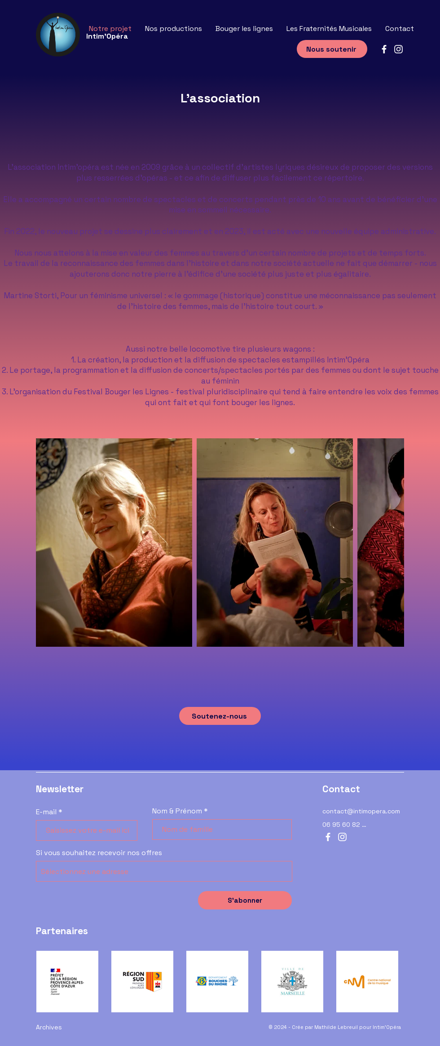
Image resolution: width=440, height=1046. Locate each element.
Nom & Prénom (177, 811)
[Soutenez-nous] (220, 716)
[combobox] (164, 871)
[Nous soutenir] (332, 49)
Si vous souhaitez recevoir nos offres (99, 852)
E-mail (46, 812)
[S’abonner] (245, 900)
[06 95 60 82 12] (345, 824)
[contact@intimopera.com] (363, 811)
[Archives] (77, 1027)
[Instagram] (398, 49)
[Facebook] (384, 49)
